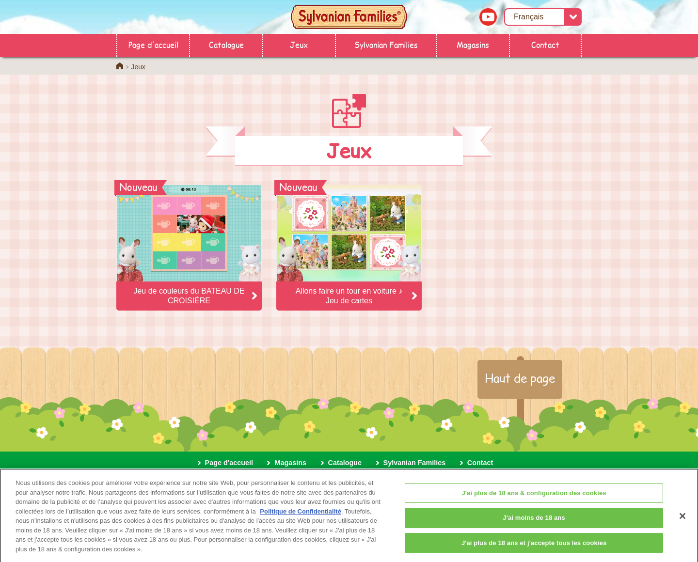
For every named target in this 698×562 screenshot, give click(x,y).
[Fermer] (682, 520)
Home (119, 65)
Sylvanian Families (386, 44)
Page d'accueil (153, 44)
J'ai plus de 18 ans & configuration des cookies (534, 496)
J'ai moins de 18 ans (534, 521)
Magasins (473, 44)
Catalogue (226, 44)
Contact (545, 44)
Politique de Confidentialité (300, 515)
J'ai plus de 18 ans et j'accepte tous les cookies (533, 546)
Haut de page (520, 378)
